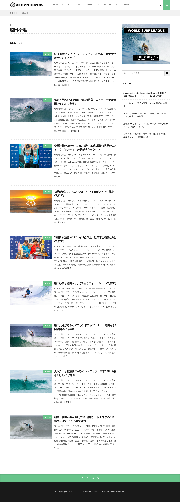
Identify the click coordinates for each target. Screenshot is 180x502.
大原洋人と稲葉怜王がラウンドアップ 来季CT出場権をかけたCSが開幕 (85, 373)
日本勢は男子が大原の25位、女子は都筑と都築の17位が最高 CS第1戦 (145, 115)
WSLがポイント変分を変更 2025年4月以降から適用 (145, 104)
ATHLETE (102, 5)
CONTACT (126, 5)
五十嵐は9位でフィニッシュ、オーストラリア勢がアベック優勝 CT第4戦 (145, 125)
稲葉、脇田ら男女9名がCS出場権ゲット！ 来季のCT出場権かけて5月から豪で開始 (85, 419)
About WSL (67, 5)
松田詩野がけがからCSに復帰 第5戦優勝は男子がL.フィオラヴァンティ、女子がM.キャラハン (85, 147)
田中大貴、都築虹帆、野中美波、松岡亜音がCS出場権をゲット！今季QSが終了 (145, 135)
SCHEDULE (79, 5)
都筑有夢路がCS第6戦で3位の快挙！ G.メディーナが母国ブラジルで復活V (85, 101)
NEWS (56, 5)
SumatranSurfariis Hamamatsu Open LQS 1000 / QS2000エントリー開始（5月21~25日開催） (144, 94)
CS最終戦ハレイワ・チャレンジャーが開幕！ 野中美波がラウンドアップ (85, 55)
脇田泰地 (25, 13)
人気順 (20, 43)
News (49, 54)
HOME (14, 13)
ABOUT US (114, 5)
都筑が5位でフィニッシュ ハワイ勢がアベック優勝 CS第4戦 (85, 193)
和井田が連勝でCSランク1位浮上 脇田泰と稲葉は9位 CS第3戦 (85, 239)
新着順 (13, 43)
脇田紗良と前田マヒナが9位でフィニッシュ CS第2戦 (85, 283)
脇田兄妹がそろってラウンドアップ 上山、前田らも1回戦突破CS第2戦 (85, 327)
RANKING (91, 5)
